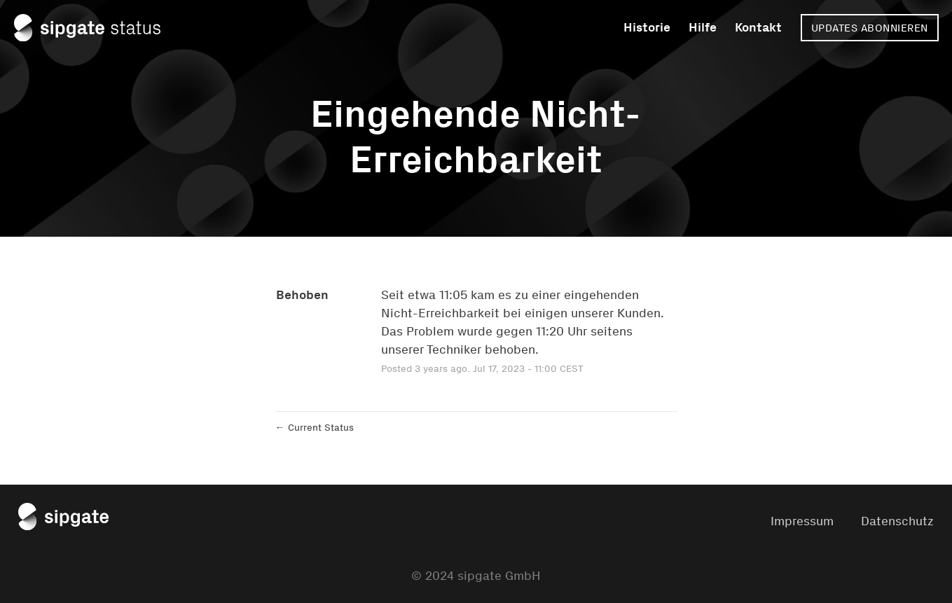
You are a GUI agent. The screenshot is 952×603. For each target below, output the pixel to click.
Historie (646, 27)
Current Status (314, 428)
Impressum (802, 521)
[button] (870, 27)
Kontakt (758, 27)
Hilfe (703, 27)
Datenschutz (897, 521)
